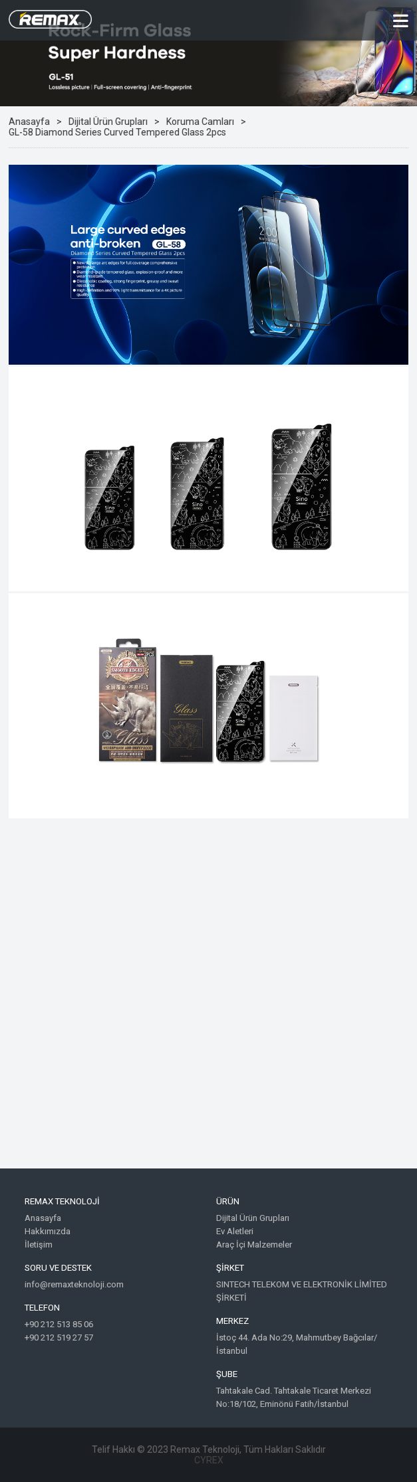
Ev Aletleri (234, 1231)
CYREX (208, 1460)
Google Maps (208, 1003)
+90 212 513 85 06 (59, 1324)
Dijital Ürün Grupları (108, 121)
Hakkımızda (47, 1231)
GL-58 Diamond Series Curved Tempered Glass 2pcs (117, 132)
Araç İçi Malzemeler (254, 1245)
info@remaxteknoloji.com (74, 1284)
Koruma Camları (200, 121)
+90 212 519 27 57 (59, 1338)
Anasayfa (29, 121)
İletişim (39, 1245)
